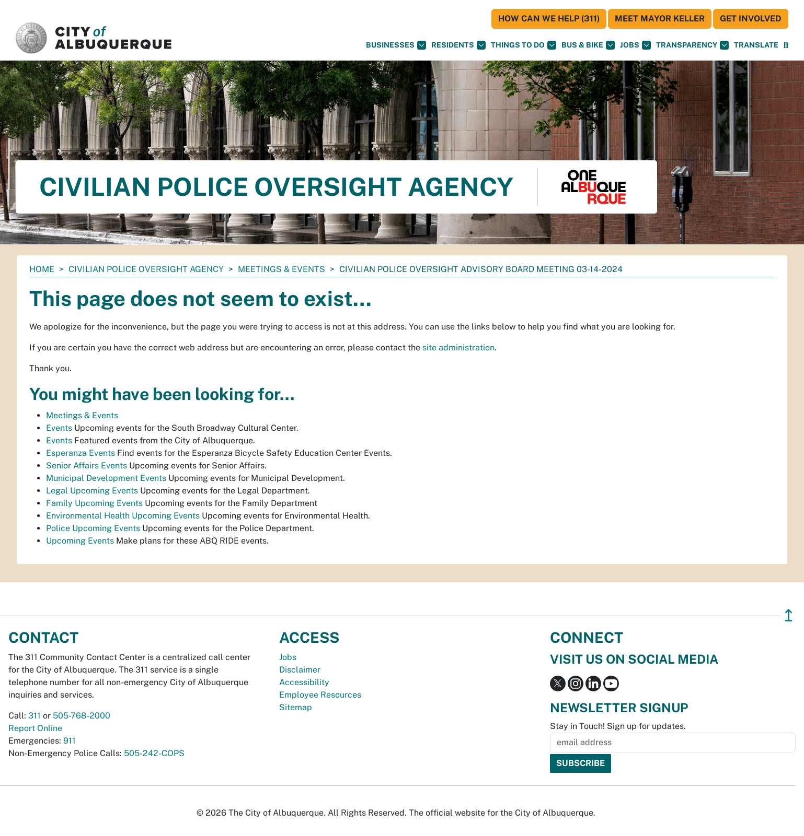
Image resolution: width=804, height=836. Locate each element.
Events (59, 428)
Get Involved (751, 18)
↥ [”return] (789, 615)
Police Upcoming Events (93, 528)
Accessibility (304, 682)
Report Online (35, 728)
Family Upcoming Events (94, 503)
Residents (458, 45)
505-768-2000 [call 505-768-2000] (81, 716)
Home (41, 269)
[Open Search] (786, 45)
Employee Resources (320, 695)
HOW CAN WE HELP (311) (549, 18)
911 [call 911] (69, 741)
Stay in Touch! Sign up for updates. (618, 726)
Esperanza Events (80, 453)
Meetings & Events (281, 269)
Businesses (396, 45)
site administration (458, 347)
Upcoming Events (80, 541)
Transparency (692, 45)
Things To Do (523, 45)
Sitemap (295, 707)
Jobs (635, 45)
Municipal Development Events (106, 478)
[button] (756, 45)
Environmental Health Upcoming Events (123, 516)
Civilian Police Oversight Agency (146, 269)
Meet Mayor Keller (660, 18)
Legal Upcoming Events (92, 491)
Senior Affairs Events (86, 465)
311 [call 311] (34, 716)
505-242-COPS (154, 753)
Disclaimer (299, 670)
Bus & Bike (588, 45)
